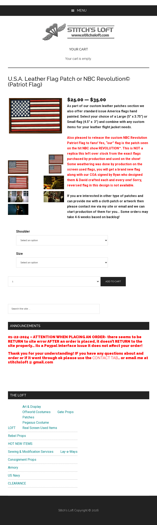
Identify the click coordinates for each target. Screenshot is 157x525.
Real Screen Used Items (39, 428)
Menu (81, 10)
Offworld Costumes (36, 412)
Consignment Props (22, 460)
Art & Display (31, 407)
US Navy (14, 475)
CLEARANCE (17, 483)
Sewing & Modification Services (30, 452)
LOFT (11, 428)
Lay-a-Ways (68, 452)
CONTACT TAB (105, 358)
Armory (13, 467)
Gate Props (65, 412)
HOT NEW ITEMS (20, 444)
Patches (28, 417)
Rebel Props (17, 436)
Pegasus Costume (35, 422)
